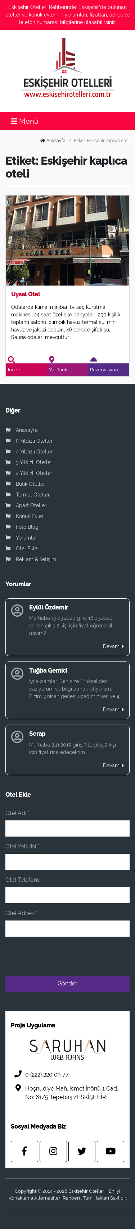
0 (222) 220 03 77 (40, 1074)
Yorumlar (21, 538)
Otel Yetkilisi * (22, 846)
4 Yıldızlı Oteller (29, 452)
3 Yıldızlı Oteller (28, 462)
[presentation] (75, 956)
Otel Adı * (17, 813)
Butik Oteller (25, 484)
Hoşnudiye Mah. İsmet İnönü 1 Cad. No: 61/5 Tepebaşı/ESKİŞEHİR (64, 1092)
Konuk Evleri (25, 516)
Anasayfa (53, 140)
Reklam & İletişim (30, 559)
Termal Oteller (27, 495)
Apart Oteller (25, 505)
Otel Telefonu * (24, 879)
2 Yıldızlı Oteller (28, 473)
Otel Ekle (21, 548)
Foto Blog (22, 527)
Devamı (113, 646)
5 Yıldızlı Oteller (29, 441)
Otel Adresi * (21, 913)
